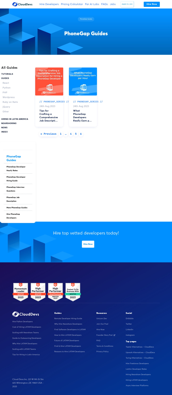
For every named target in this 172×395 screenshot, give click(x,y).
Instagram (130, 335)
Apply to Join (127, 4)
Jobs (113, 4)
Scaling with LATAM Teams (24, 349)
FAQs (104, 4)
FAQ (98, 341)
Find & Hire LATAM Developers (67, 346)
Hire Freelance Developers (137, 363)
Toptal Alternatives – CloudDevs (140, 347)
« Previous (48, 134)
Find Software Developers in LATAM (70, 330)
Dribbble (129, 319)
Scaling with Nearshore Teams (25, 333)
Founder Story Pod (105, 335)
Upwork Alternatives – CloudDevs (140, 352)
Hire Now (88, 244)
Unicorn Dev (101, 319)
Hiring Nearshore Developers (138, 375)
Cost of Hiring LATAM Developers (26, 327)
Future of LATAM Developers (66, 341)
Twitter (129, 324)
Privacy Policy (102, 352)
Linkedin (129, 330)
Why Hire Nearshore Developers (68, 324)
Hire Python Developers (22, 322)
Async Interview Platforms (137, 386)
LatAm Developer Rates (136, 369)
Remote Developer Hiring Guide (68, 319)
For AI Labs (92, 4)
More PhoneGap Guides (17, 208)
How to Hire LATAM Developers (67, 335)
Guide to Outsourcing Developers (26, 338)
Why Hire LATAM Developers (24, 344)
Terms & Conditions (104, 346)
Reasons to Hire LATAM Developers (69, 352)
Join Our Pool (102, 324)
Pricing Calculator (72, 4)
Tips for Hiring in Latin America (26, 355)
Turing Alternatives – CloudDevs (139, 358)
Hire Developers (49, 4)
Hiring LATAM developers (137, 380)
